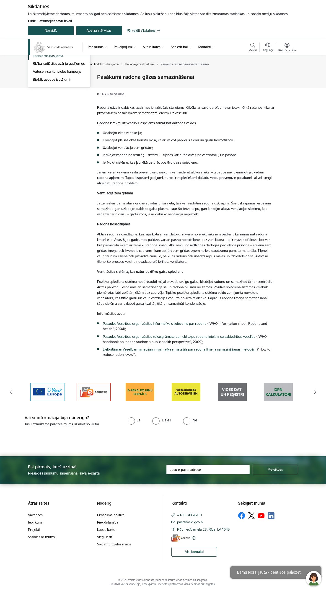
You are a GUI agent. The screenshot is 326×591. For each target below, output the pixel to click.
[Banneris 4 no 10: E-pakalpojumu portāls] (140, 392)
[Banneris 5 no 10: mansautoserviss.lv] (186, 392)
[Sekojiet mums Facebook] (241, 515)
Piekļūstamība (107, 522)
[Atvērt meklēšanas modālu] (252, 47)
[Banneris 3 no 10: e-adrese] (94, 392)
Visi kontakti (194, 552)
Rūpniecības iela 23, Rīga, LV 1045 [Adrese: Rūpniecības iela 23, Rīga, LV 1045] (203, 529)
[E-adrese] (180, 538)
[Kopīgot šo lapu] (287, 86)
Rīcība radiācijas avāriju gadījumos (59, 113)
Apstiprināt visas (99, 30)
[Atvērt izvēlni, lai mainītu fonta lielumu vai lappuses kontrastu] (287, 47)
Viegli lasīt (104, 537)
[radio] (134, 420)
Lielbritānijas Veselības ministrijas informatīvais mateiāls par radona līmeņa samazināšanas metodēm (179, 349)
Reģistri (38, 85)
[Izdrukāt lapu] (287, 75)
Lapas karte (106, 529)
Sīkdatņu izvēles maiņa (114, 544)
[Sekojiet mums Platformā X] (251, 515)
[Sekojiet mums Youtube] (261, 515)
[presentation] (38, 439)
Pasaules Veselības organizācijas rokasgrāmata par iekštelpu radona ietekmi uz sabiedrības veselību (179, 336)
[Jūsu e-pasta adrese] (208, 469)
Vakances (35, 515)
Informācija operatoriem (51, 77)
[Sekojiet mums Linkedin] (271, 515)
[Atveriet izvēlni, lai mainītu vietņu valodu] (267, 47)
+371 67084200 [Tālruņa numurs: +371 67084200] (189, 515)
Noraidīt (51, 30)
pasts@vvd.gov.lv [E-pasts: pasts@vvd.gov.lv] (190, 522)
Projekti (34, 529)
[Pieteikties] (275, 469)
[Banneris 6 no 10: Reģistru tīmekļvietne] (232, 392)
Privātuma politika (110, 515)
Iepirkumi (35, 522)
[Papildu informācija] (193, 538)
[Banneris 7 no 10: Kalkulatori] (278, 392)
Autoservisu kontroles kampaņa (57, 120)
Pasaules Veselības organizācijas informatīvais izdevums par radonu (155, 323)
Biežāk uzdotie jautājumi (51, 128)
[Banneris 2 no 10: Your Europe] (47, 392)
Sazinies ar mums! (42, 537)
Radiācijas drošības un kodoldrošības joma (50, 103)
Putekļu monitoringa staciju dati (57, 93)
